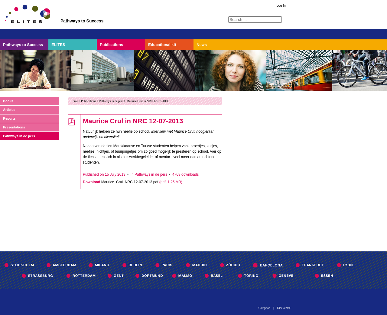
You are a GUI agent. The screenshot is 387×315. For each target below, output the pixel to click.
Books (8, 101)
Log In (281, 5)
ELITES (58, 44)
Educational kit (162, 44)
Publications (111, 44)
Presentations (14, 127)
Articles (9, 109)
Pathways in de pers (19, 136)
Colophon (264, 308)
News (202, 44)
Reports (9, 118)
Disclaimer (283, 308)
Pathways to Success (23, 44)
